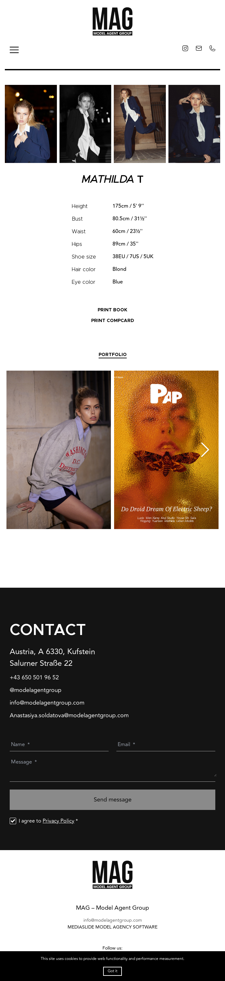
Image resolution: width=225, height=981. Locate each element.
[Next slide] (205, 450)
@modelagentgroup (35, 690)
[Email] (167, 744)
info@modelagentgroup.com (47, 702)
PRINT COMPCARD (112, 320)
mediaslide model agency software (112, 927)
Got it (112, 971)
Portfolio (113, 355)
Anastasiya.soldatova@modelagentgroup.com (69, 715)
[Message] (114, 768)
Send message (113, 799)
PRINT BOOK (112, 310)
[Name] (60, 744)
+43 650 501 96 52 (34, 677)
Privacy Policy (58, 821)
